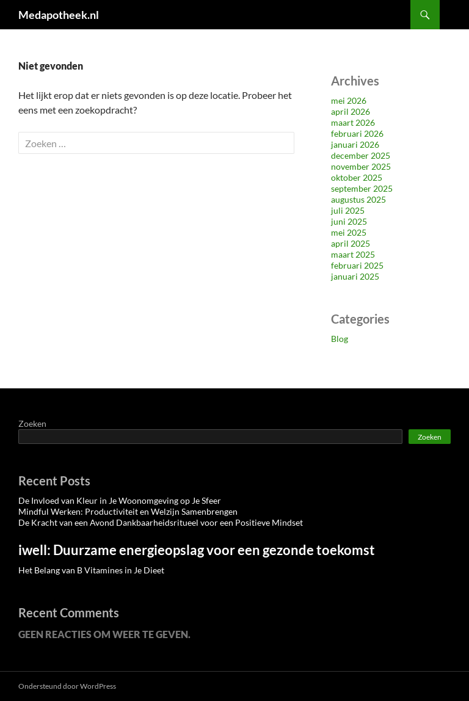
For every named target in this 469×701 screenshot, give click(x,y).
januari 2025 (355, 276)
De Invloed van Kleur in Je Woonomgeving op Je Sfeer (119, 500)
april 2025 (350, 243)
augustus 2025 (358, 199)
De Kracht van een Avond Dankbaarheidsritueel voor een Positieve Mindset (160, 522)
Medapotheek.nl (58, 14)
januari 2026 (355, 144)
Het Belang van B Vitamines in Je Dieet (91, 570)
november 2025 (361, 166)
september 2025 (362, 188)
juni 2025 (349, 221)
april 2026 (350, 111)
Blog (339, 338)
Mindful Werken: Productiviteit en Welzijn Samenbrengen (128, 511)
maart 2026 (353, 122)
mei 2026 (348, 100)
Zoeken (32, 423)
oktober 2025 (356, 177)
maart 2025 (353, 254)
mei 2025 (348, 232)
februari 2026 (357, 133)
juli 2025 (348, 210)
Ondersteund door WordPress (67, 686)
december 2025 (360, 155)
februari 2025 (357, 265)
